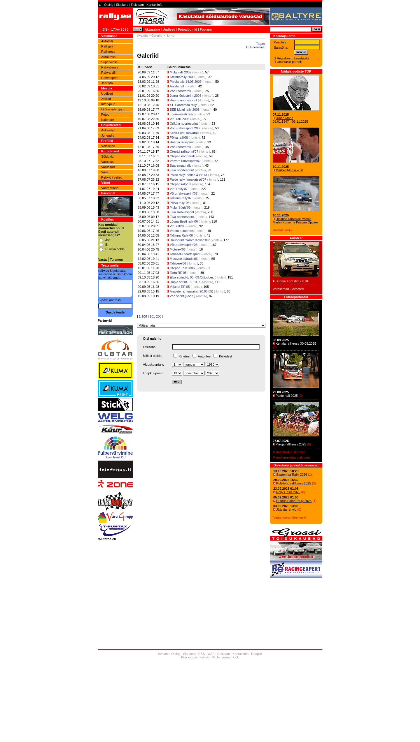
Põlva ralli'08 (179, 137)
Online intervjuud (113, 109)
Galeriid (156, 35)
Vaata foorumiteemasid (289, 517)
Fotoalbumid (187, 29)
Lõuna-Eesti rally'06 (184, 221)
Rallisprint (108, 46)
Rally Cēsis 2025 (288, 492)
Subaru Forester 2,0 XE (292, 281)
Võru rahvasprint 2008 (185, 128)
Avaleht (142, 35)
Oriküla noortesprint (184, 123)
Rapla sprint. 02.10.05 (185, 282)
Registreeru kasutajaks (293, 58)
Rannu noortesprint (183, 100)
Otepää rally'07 (180, 184)
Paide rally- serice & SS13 (188, 175)
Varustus (107, 161)
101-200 (155, 316)
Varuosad (108, 167)
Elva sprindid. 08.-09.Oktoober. (192, 277)
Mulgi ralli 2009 (180, 72)
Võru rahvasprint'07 (183, 193)
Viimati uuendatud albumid (291, 457)
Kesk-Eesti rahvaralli (184, 133)
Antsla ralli (177, 86)
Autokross (108, 57)
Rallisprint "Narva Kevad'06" (190, 240)
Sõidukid (107, 156)
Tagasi (260, 43)
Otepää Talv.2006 (182, 268)
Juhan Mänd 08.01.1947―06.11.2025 (290, 119)
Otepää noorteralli (182, 156)
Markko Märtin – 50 (289, 170)
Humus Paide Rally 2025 (294, 501)
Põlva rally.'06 (179, 203)
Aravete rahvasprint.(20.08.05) (191, 291)
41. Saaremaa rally (183, 105)
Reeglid (256, 653)
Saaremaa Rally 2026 (291, 474)
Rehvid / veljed (111, 177)
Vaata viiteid (109, 188)
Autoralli (107, 41)
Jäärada (107, 83)
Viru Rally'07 (179, 189)
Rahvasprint (109, 78)
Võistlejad (108, 146)
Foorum (206, 29)
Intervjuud (108, 104)
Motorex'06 (178, 249)
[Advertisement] (210, 701)
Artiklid (106, 99)
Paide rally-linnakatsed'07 (188, 179)
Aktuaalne (152, 29)
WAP (210, 653)
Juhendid (107, 135)
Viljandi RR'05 (180, 286)
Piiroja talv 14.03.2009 (186, 81)
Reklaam (137, 4)
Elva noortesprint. (182, 216)
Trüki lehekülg (255, 47)
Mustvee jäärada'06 (184, 258)
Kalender (107, 119)
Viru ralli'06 (178, 226)
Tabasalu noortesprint (185, 254)
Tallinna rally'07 (181, 198)
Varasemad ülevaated (288, 289)
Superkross (109, 62)
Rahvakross (109, 67)
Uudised (169, 29)
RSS (201, 653)
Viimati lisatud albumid (288, 452)
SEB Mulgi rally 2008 (185, 109)
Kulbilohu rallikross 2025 (293, 483)
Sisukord (122, 4)
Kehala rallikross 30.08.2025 (296, 343)
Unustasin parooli (289, 62)
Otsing (108, 4)
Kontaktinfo (154, 4)
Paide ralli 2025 (287, 395)
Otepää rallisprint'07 (184, 151)
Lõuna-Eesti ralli (181, 114)
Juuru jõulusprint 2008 (185, 95)
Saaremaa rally (180, 165)
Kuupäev (145, 67)
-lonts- (197, 72)
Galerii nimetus (178, 67)
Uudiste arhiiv (282, 230)
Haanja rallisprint (182, 142)
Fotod (105, 114)
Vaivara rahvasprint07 (185, 161)
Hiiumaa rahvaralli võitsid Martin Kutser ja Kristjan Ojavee (295, 220)
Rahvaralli (108, 72)
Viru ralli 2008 (179, 119)
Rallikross (108, 51)
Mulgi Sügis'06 (180, 207)
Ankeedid (108, 130)
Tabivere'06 (178, 263)
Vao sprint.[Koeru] (182, 296)
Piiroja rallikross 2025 (291, 444)
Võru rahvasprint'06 (183, 244)
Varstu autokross (182, 230)
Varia (104, 172)
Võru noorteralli (181, 91)
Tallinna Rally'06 (181, 235)
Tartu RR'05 (178, 272)
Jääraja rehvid (286, 509)
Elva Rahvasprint (182, 212)
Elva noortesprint (182, 170)
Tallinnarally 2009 (182, 77)
